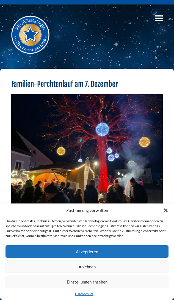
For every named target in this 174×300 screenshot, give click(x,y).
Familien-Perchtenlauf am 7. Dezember (64, 84)
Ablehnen (87, 266)
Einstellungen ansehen (87, 281)
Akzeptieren (87, 251)
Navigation (159, 18)
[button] (166, 210)
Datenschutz (84, 294)
